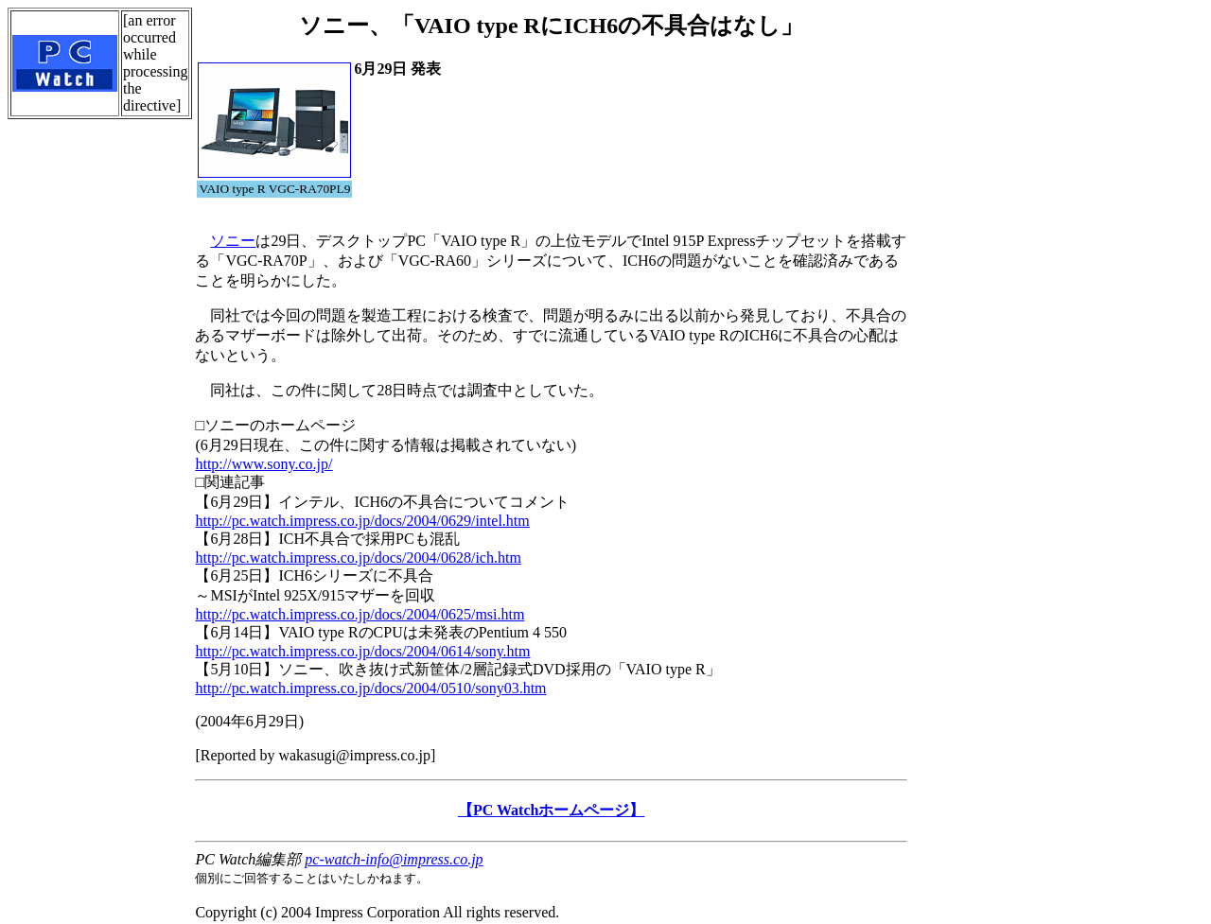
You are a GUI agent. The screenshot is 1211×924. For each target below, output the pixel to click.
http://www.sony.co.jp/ (263, 464)
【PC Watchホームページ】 (551, 810)
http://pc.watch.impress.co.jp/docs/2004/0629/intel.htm (362, 521)
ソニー (232, 241)
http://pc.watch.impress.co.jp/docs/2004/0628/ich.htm (357, 557)
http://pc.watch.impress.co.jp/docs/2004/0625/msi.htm (359, 614)
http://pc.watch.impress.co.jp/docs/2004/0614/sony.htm (362, 651)
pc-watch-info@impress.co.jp (394, 859)
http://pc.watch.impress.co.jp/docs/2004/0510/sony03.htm (370, 688)
